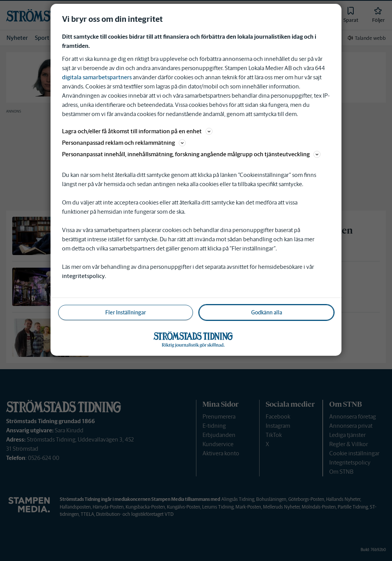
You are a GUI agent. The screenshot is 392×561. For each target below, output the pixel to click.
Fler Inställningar (125, 312)
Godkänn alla (266, 312)
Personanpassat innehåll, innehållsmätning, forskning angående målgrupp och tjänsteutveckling (191, 154)
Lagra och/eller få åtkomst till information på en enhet (137, 131)
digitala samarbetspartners (97, 77)
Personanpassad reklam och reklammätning (124, 142)
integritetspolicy (83, 276)
